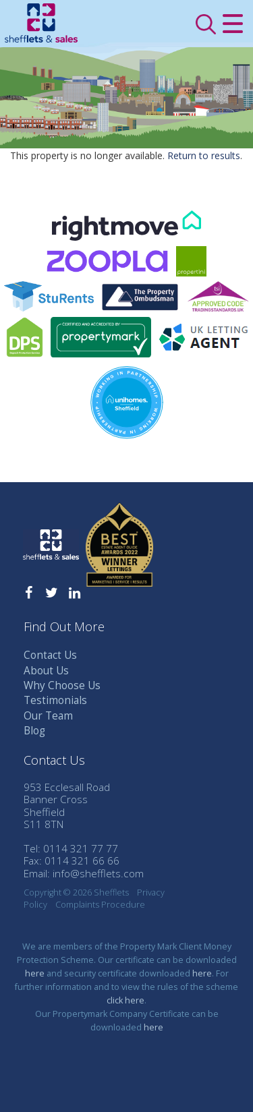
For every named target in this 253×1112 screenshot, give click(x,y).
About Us (46, 671)
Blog (34, 731)
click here (125, 1000)
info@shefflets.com (98, 874)
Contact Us (50, 655)
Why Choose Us (62, 685)
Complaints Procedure (100, 904)
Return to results (203, 155)
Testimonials (55, 700)
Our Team (48, 716)
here (35, 973)
